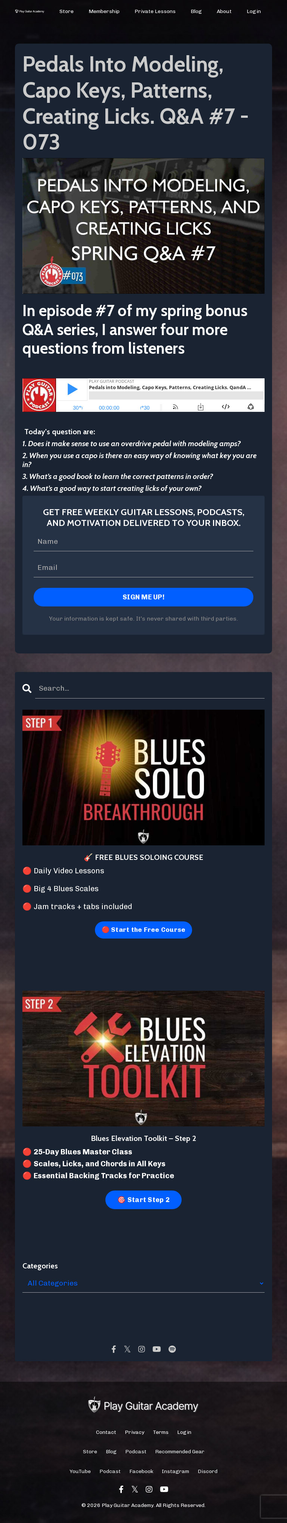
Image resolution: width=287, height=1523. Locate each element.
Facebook (141, 1473)
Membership (104, 11)
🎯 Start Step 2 (143, 1202)
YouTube (80, 1473)
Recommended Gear (179, 1454)
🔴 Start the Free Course (143, 931)
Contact (106, 1434)
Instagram (175, 1473)
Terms (161, 1434)
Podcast (135, 1454)
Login (254, 11)
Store (67, 11)
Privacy (134, 1434)
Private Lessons (155, 11)
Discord (207, 1473)
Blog (196, 11)
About (224, 11)
